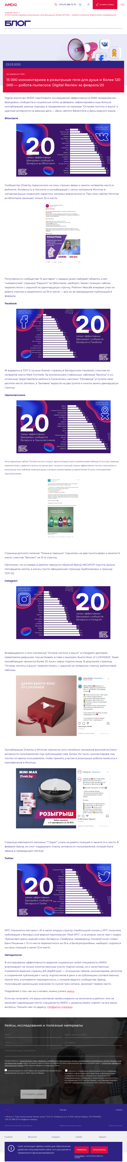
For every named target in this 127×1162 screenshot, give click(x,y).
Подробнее (77, 1152)
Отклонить (99, 1146)
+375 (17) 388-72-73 (67, 4)
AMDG (11, 4)
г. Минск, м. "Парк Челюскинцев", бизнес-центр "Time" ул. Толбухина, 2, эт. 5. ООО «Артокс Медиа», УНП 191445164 (53, 1126)
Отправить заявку (33, 1102)
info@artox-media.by (28, 1129)
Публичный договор (115, 1135)
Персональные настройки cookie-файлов (18, 1135)
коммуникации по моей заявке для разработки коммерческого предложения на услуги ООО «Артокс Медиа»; (33, 1079)
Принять (80, 1146)
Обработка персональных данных (70, 1135)
